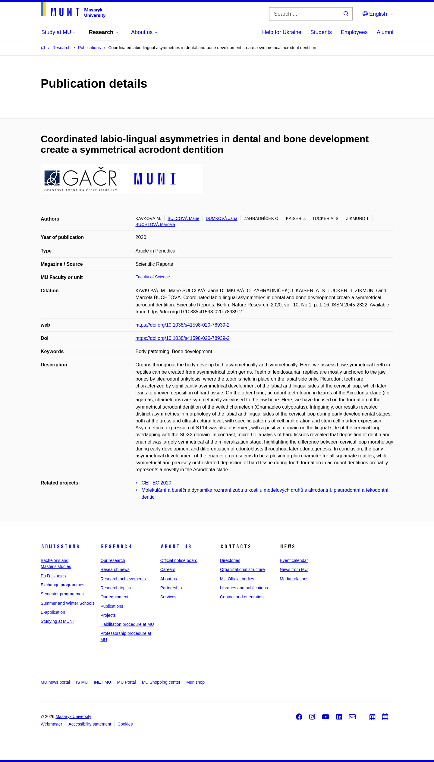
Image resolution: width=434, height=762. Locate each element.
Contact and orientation (242, 596)
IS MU (82, 682)
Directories (230, 560)
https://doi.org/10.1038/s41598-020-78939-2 (183, 325)
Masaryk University (73, 716)
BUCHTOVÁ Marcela (155, 224)
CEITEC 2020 (156, 482)
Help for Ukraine (281, 32)
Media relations (294, 578)
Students (321, 32)
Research (116, 546)
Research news (115, 569)
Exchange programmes (62, 584)
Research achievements (123, 578)
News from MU (294, 569)
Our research (112, 560)
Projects (108, 615)
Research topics (115, 587)
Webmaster (51, 724)
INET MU (102, 682)
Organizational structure (242, 569)
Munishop (195, 682)
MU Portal (126, 682)
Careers (167, 569)
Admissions (60, 546)
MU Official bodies (237, 578)
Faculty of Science (153, 276)
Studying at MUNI (57, 621)
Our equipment (114, 596)
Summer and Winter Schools (67, 603)
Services (168, 596)
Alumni (385, 32)
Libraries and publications (244, 587)
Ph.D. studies (53, 575)
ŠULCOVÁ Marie (184, 218)
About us (176, 546)
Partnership (171, 587)
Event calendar (294, 560)
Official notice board (178, 560)
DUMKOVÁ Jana (221, 218)
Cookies (125, 724)
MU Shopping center (161, 682)
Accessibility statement (89, 724)
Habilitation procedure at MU (127, 624)
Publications (111, 606)
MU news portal (55, 682)
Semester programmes (62, 593)
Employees (354, 32)
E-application (53, 612)
